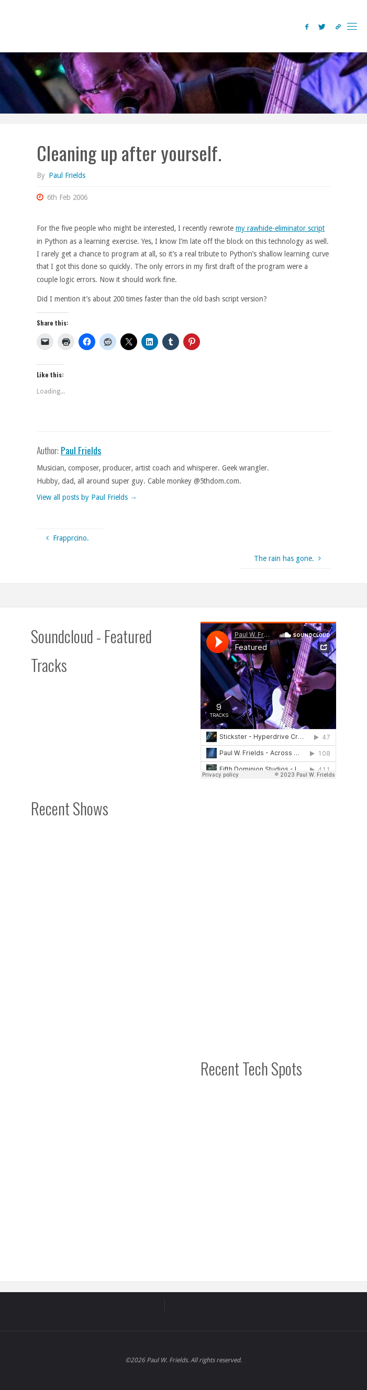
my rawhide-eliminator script (280, 228)
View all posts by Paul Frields (87, 497)
